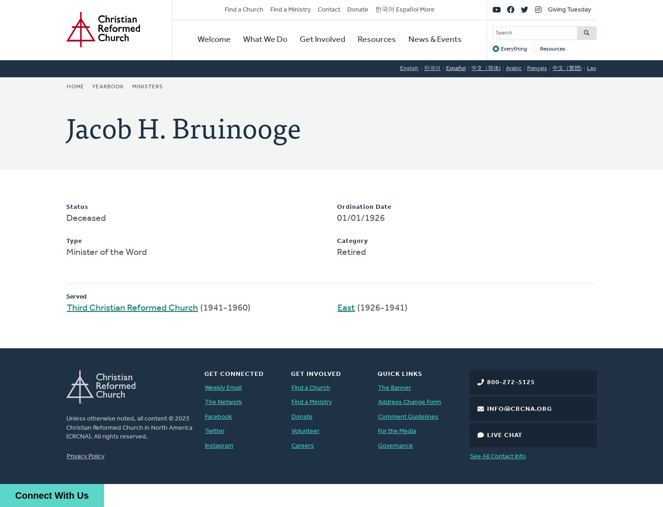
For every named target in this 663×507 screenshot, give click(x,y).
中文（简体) (485, 68)
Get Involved (322, 39)
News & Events (435, 39)
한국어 (432, 68)
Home (75, 87)
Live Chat (505, 435)
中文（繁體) (567, 68)
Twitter (215, 431)
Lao (591, 68)
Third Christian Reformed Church (132, 308)
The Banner (394, 388)
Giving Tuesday (569, 9)
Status (77, 207)
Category (352, 241)
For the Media (397, 431)
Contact (329, 9)
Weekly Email (223, 388)
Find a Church (244, 9)
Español (456, 68)
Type (74, 241)
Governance (395, 446)
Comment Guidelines (408, 417)
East (346, 308)
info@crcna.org (519, 409)
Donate (357, 9)
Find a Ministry (290, 9)
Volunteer (305, 431)
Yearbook (108, 87)
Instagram (219, 446)
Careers (302, 446)
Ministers (147, 87)
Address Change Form (409, 402)
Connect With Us (52, 495)
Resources (377, 39)
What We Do (265, 39)
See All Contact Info (498, 456)
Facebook (218, 417)
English (409, 68)
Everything (514, 49)
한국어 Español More (405, 9)
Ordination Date (364, 207)
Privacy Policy (86, 456)
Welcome (214, 39)
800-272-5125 (511, 382)
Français (537, 68)
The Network (223, 402)
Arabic (514, 68)
